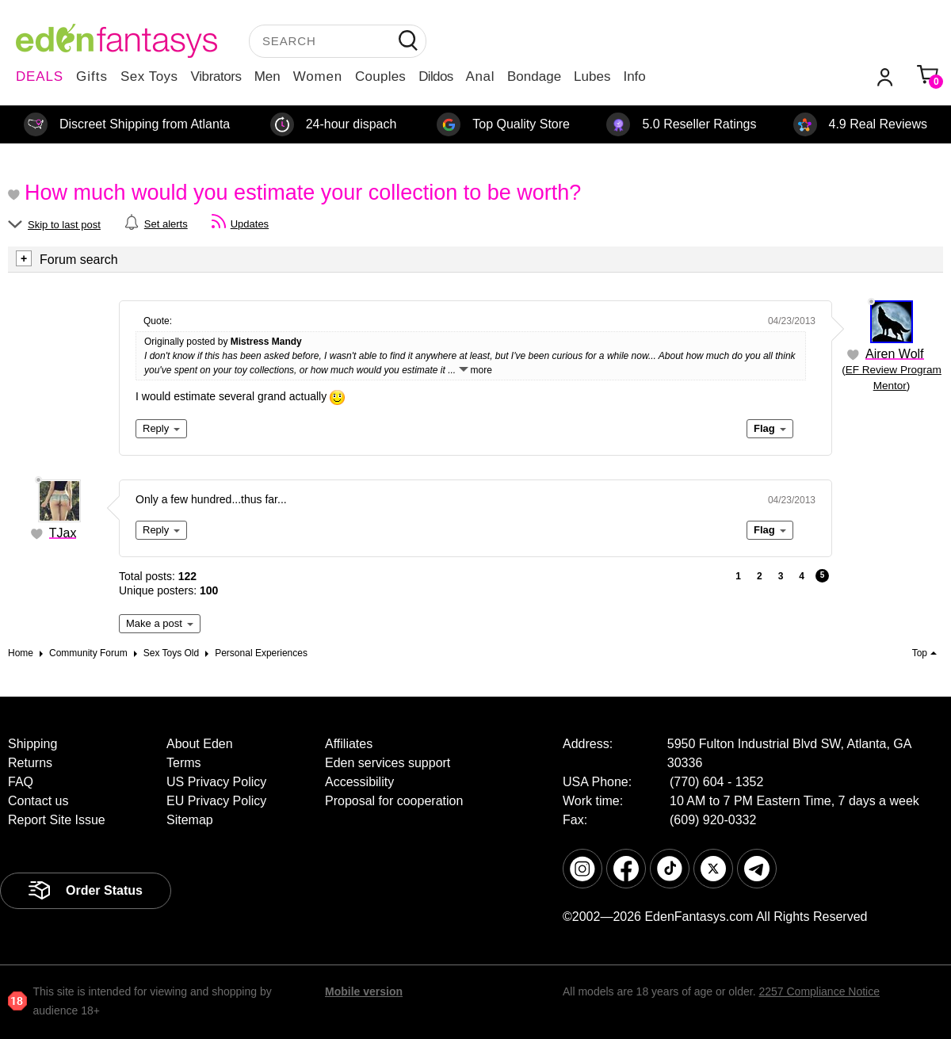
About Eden (199, 744)
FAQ (20, 782)
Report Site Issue (56, 820)
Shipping (32, 744)
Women (317, 76)
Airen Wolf (894, 354)
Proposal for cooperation (394, 801)
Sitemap (189, 820)
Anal (480, 76)
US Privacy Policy (216, 782)
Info (634, 76)
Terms (183, 763)
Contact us (38, 801)
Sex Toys (149, 76)
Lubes (592, 76)
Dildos (435, 76)
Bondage (534, 76)
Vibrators (216, 76)
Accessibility (359, 782)
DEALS (39, 76)
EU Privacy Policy (216, 801)
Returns (30, 763)
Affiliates (348, 744)
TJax (63, 533)
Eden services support (387, 763)
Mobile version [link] (364, 991)
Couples (380, 76)
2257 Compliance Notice (819, 991)
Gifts (92, 76)
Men (267, 76)
